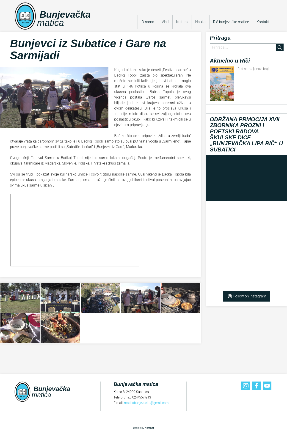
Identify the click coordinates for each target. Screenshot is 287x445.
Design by (143, 428)
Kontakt (263, 22)
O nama (147, 22)
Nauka (200, 22)
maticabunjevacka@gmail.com (146, 403)
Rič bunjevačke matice (231, 22)
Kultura (182, 22)
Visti (165, 22)
